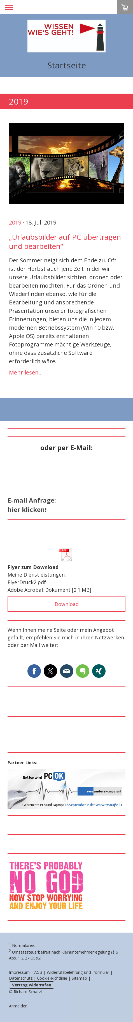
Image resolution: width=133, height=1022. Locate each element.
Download (67, 604)
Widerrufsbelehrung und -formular (78, 972)
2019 (15, 222)
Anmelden (18, 1006)
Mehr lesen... (26, 372)
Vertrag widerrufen (31, 985)
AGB (38, 972)
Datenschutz (20, 978)
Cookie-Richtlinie (52, 978)
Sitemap (79, 978)
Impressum (19, 972)
